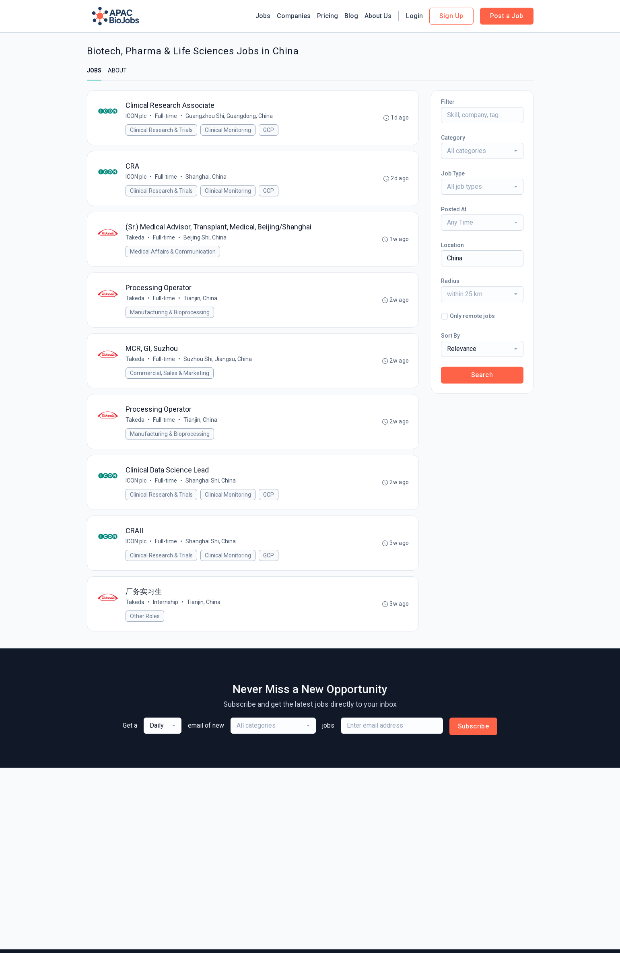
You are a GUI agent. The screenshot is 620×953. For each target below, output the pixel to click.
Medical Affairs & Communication (173, 253)
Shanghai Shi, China (211, 486)
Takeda (135, 239)
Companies (294, 16)
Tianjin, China (201, 301)
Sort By (450, 335)
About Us (378, 16)
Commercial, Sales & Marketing (170, 376)
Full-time (166, 116)
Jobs (262, 16)
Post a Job (506, 16)
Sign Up (451, 16)
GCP (269, 130)
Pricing (327, 16)
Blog (351, 16)
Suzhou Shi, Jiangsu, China (218, 362)
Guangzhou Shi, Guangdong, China (229, 116)
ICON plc (136, 116)
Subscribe (473, 733)
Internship (166, 609)
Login (414, 16)
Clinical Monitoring (228, 130)
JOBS (94, 70)
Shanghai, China (206, 178)
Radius (450, 281)
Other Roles (145, 623)
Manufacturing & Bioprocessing (170, 315)
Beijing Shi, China (205, 239)
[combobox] (482, 151)
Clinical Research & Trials (161, 130)
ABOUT (117, 70)
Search (482, 375)
